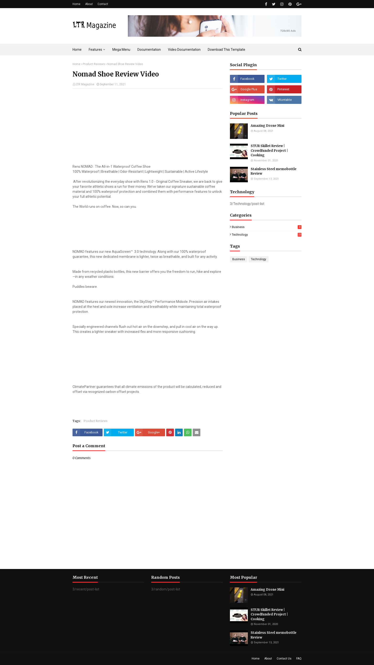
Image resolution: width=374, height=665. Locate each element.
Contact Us (284, 658)
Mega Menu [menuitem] (121, 49)
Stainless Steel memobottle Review (273, 171)
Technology (266, 234)
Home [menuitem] (77, 49)
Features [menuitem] (95, 49)
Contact (103, 4)
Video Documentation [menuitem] (184, 49)
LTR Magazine (85, 84)
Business (266, 227)
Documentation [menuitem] (149, 49)
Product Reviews (94, 64)
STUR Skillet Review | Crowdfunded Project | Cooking (269, 150)
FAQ (298, 658)
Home (76, 4)
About (89, 4)
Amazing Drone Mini (267, 126)
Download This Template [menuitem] (226, 49)
